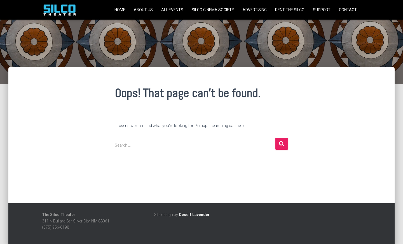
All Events (172, 10)
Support (322, 10)
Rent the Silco (289, 10)
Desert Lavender (194, 214)
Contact (348, 10)
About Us (143, 10)
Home (119, 10)
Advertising (255, 10)
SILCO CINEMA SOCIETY (213, 10)
